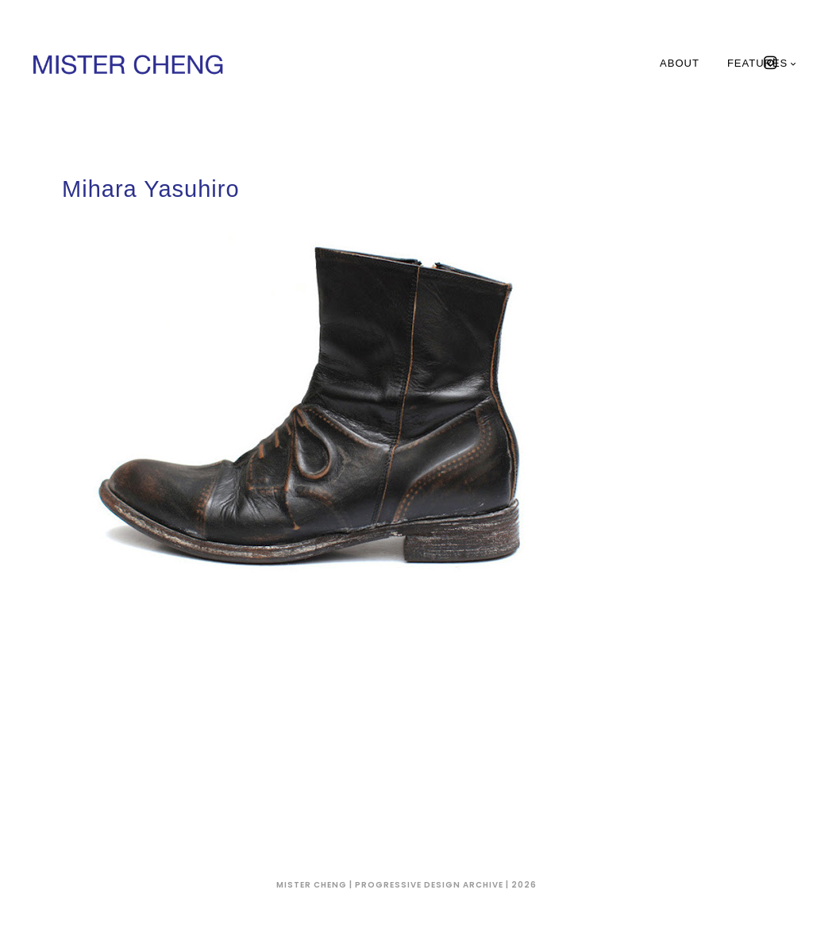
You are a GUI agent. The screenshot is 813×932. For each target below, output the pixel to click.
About (679, 63)
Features (762, 63)
